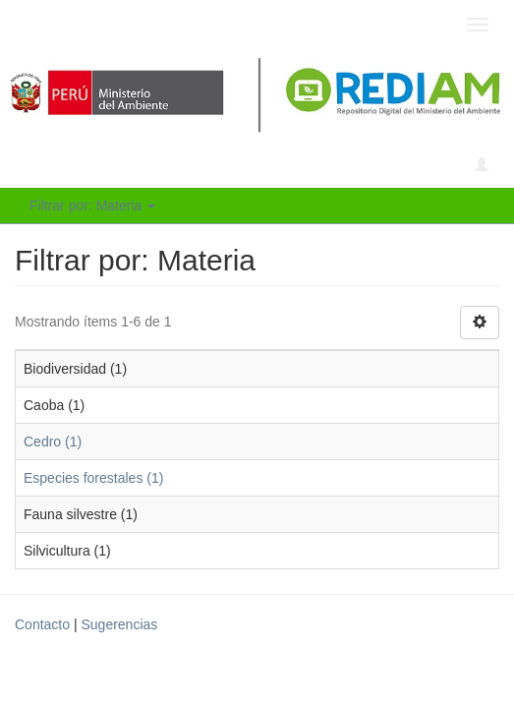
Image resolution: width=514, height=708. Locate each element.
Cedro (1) (53, 441)
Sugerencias (119, 624)
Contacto (42, 624)
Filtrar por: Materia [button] (92, 205)
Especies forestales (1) (93, 478)
